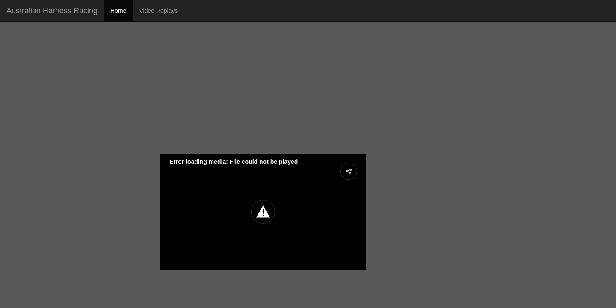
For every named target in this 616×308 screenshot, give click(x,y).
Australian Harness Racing (52, 10)
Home (118, 10)
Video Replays (158, 10)
